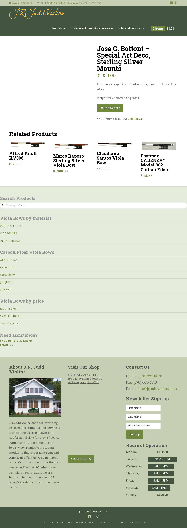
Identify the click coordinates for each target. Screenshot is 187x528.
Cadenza (7, 267)
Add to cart (112, 108)
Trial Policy (105, 523)
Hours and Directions (132, 523)
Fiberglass (8, 233)
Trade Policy (84, 523)
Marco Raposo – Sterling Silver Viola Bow (70, 160)
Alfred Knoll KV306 (23, 155)
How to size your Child (56, 523)
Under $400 (9, 309)
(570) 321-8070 (150, 376)
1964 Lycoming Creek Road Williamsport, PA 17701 (69, 2)
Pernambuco (10, 240)
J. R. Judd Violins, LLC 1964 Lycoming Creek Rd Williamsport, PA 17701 (85, 378)
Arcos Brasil (10, 260)
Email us (6, 344)
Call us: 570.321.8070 (16, 340)
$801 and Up (9, 323)
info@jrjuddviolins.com (157, 388)
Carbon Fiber (10, 226)
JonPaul (6, 289)
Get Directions (81, 459)
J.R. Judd (6, 282)
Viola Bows (135, 118)
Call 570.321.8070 (20, 2)
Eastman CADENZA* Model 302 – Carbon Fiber (155, 162)
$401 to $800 (9, 316)
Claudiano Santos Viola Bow (110, 157)
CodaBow (7, 275)
